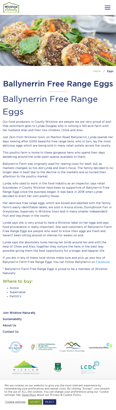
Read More (29, 395)
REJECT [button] (49, 402)
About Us (9, 325)
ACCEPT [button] (35, 402)
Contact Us (11, 332)
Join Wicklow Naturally (19, 313)
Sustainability (12, 319)
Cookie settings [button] (15, 402)
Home (97, 71)
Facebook (103, 262)
